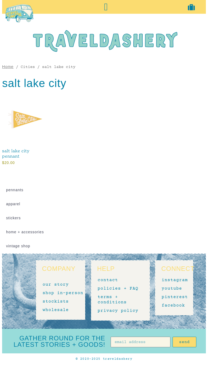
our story (56, 284)
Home (7, 67)
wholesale (56, 310)
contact (108, 280)
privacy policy (118, 311)
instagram (172, 280)
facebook (172, 305)
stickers (13, 218)
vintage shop (18, 246)
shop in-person (63, 293)
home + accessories (25, 232)
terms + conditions (112, 300)
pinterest (172, 297)
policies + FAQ (118, 288)
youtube (172, 288)
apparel (13, 204)
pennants (15, 190)
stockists (56, 301)
